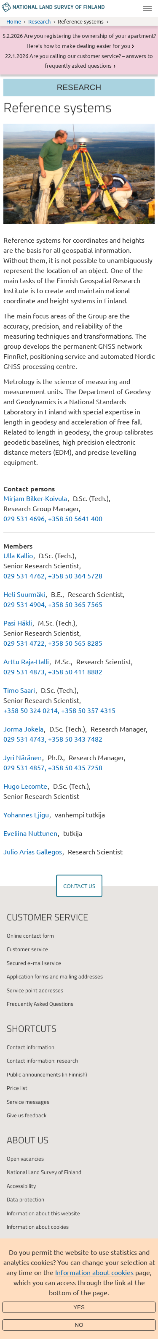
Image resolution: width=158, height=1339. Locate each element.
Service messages (28, 1102)
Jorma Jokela (23, 728)
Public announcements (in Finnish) (47, 1074)
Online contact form (30, 935)
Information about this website (43, 1213)
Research (39, 21)
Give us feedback (26, 1115)
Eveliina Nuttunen (30, 833)
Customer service (27, 949)
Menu (147, 8)
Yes (79, 1307)
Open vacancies (25, 1158)
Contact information (30, 1047)
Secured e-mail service (34, 963)
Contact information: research (42, 1060)
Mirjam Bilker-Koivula (35, 498)
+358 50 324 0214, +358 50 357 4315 (59, 710)
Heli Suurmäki (24, 594)
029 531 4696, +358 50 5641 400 (52, 518)
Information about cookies (94, 1272)
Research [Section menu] (79, 87)
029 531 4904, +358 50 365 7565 (52, 604)
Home (13, 21)
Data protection (25, 1199)
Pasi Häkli (17, 622)
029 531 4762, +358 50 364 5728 (52, 575)
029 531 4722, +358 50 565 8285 (52, 643)
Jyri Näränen (22, 757)
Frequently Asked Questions (40, 1004)
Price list (17, 1088)
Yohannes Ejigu (27, 814)
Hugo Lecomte (26, 786)
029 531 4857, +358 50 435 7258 (52, 767)
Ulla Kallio (18, 555)
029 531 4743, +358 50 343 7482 (52, 738)
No (79, 1325)
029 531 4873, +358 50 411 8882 (52, 671)
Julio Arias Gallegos (33, 851)
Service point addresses (35, 990)
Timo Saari (19, 690)
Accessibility (21, 1186)
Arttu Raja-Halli (26, 661)
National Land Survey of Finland (44, 1172)
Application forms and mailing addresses (55, 976)
